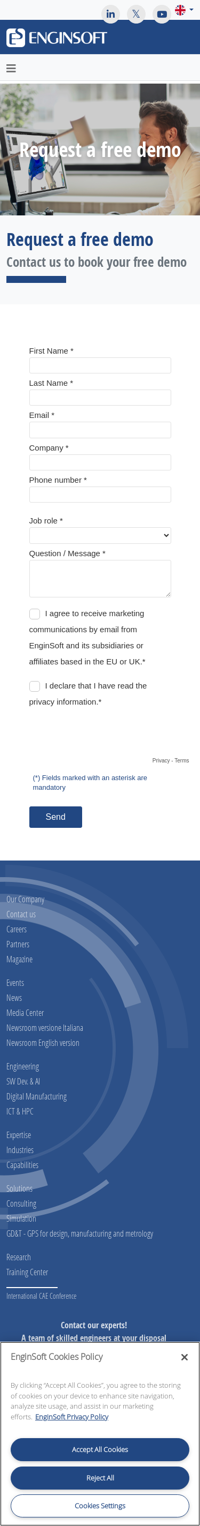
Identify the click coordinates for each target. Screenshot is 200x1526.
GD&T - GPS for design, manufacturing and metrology (79, 1233)
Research (18, 1256)
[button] (184, 10)
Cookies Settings (100, 1505)
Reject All (100, 1478)
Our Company (25, 898)
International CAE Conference (41, 1296)
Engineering (22, 1066)
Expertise (18, 1134)
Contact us (21, 913)
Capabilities (22, 1164)
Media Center (25, 1012)
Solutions (19, 1188)
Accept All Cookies (100, 1449)
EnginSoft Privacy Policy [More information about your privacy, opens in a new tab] (71, 1417)
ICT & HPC (20, 1111)
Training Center (27, 1271)
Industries (20, 1149)
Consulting (21, 1203)
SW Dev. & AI (23, 1081)
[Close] (184, 1357)
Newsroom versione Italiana (44, 1027)
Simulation (21, 1218)
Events (15, 982)
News (14, 997)
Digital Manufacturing (36, 1096)
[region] (100, 1434)
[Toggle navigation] (186, 39)
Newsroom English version (42, 1042)
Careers (16, 928)
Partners (17, 943)
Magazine (19, 958)
